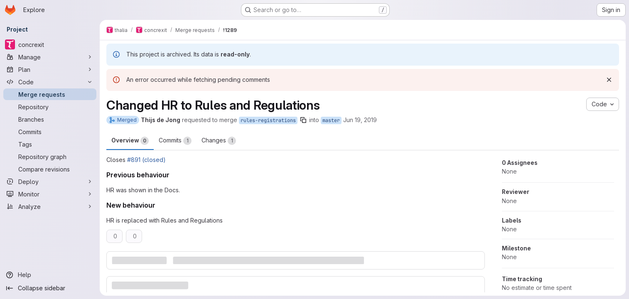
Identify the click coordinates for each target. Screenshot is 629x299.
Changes (218, 141)
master (331, 120)
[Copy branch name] (303, 120)
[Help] (49, 275)
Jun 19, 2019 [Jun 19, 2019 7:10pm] (360, 119)
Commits (175, 141)
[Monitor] (49, 194)
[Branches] (49, 119)
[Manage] (49, 57)
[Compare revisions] (49, 169)
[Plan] (49, 69)
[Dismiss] (609, 80)
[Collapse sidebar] (49, 288)
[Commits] (49, 131)
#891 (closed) (146, 159)
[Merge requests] (49, 94)
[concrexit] (49, 44)
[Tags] (49, 144)
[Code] (49, 82)
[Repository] (49, 107)
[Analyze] (49, 206)
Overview (130, 141)
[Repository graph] (49, 156)
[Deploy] (49, 181)
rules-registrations (268, 120)
